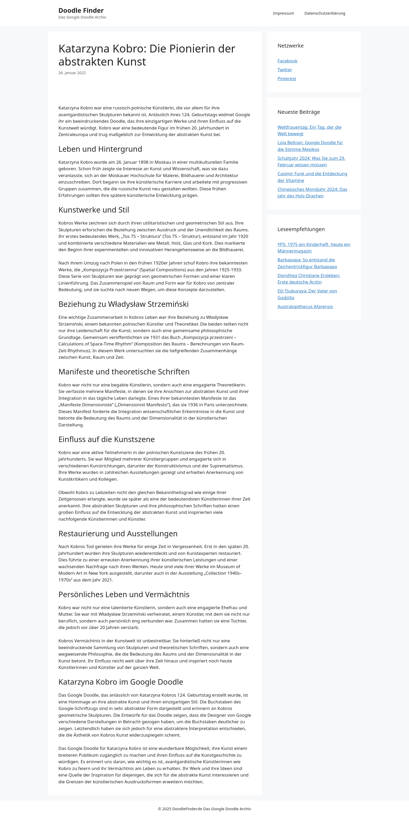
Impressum (283, 13)
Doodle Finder (81, 10)
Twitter (285, 70)
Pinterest (287, 78)
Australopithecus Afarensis (305, 306)
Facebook (287, 61)
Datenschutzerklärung (324, 13)
